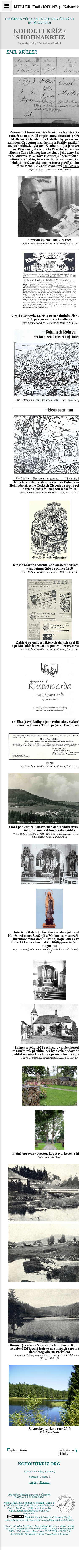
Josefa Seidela (65, 830)
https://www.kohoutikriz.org (53, 1534)
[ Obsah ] (34, 1476)
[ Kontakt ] (44, 1482)
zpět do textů (18, 1450)
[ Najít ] (33, 1482)
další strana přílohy (66, 1451)
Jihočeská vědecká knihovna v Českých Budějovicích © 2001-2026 (29, 1496)
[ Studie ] (50, 1471)
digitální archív (62, 169)
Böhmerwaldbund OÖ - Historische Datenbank (45, 833)
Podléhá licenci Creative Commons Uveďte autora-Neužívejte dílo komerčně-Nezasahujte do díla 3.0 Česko (39, 1518)
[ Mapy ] (45, 1476)
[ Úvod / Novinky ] (34, 1471)
